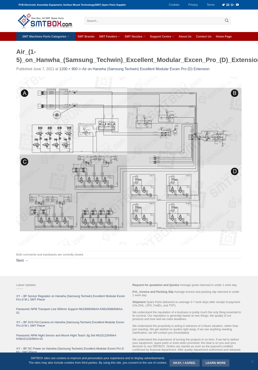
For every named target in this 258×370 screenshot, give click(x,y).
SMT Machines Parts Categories (45, 36)
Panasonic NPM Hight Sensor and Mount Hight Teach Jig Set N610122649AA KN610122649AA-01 (66, 337)
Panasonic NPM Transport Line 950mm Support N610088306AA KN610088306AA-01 (69, 310)
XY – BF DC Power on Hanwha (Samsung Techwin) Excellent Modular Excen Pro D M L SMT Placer (70, 350)
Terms (211, 4)
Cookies (174, 4)
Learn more (216, 363)
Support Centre (162, 36)
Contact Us (203, 36)
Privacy (193, 4)
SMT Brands (86, 36)
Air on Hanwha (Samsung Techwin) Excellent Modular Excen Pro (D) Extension (145, 69)
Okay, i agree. (184, 363)
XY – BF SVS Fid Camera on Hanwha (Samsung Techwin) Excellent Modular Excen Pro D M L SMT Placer (70, 323)
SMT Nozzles (135, 36)
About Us (185, 36)
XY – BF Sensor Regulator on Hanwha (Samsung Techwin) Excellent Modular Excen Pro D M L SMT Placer (70, 297)
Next (22, 260)
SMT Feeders (109, 36)
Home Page (224, 36)
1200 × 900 (68, 69)
